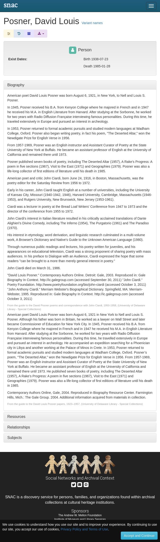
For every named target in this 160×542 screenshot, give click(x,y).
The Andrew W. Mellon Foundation (80, 515)
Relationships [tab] (18, 427)
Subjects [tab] (14, 438)
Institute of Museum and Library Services (80, 519)
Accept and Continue (139, 536)
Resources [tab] (16, 417)
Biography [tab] (15, 85)
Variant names (92, 23)
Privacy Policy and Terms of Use (84, 529)
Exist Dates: (17, 59)
